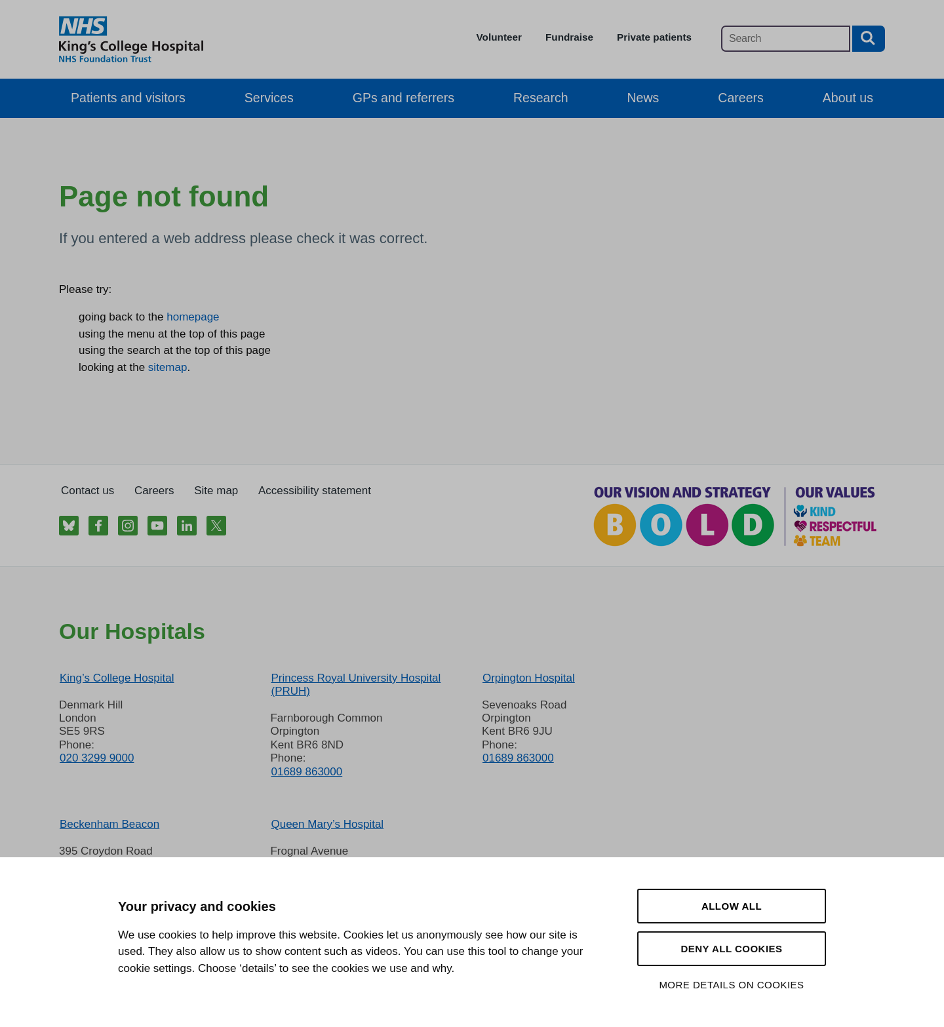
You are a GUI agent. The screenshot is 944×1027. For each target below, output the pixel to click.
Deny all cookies (731, 948)
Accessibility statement (314, 490)
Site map (216, 490)
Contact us (87, 490)
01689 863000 (306, 771)
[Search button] (868, 39)
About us (848, 97)
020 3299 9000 (97, 758)
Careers (740, 97)
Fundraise (569, 37)
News (643, 97)
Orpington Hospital (528, 678)
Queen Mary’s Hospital (327, 824)
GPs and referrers (403, 97)
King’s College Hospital (117, 678)
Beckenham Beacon (109, 824)
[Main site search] (785, 39)
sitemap (167, 367)
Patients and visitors (128, 97)
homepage (193, 317)
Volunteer (499, 37)
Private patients (654, 37)
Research (540, 97)
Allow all (731, 906)
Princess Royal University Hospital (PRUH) (356, 684)
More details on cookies (731, 984)
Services (269, 97)
